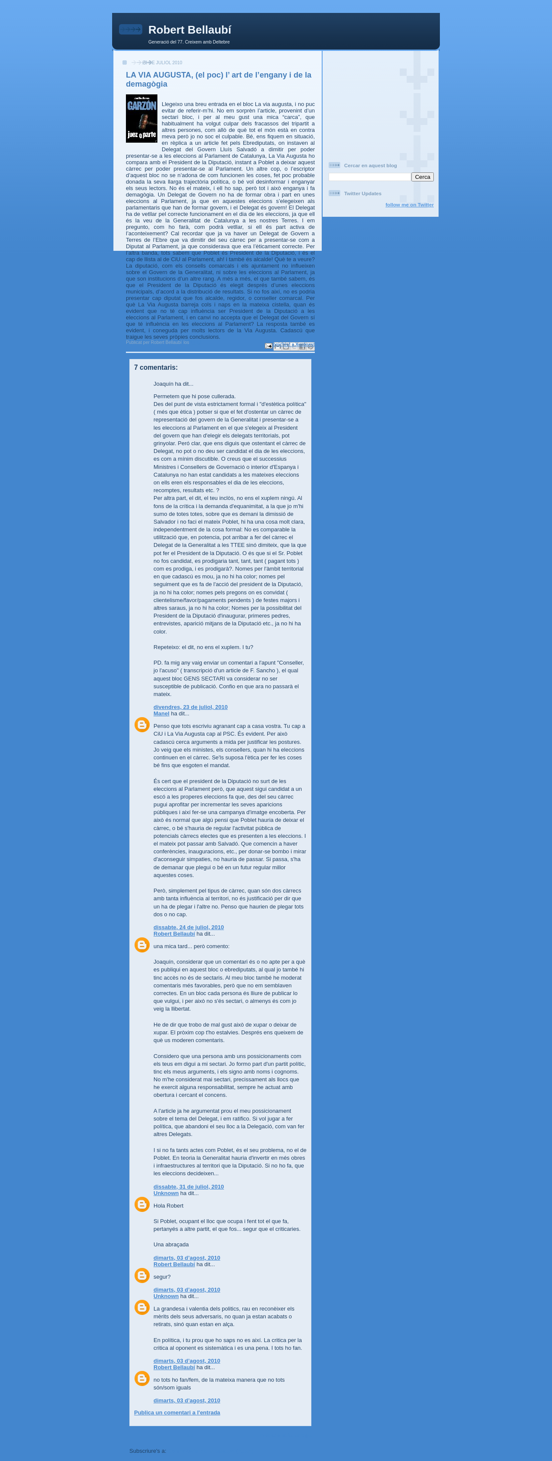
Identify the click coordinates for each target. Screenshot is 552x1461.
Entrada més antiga (285, 1435)
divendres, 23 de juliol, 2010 (191, 707)
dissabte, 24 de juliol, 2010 (189, 927)
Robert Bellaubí (189, 29)
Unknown (166, 1193)
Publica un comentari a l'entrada (177, 1412)
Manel (161, 713)
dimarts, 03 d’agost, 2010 (187, 1258)
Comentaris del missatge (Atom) (211, 1451)
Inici (188, 1435)
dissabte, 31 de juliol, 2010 (189, 1186)
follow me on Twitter (410, 204)
